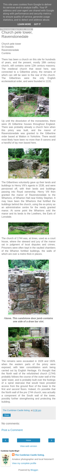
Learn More (24, 24)
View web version (28, 446)
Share (6, 415)
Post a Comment (12, 430)
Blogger (34, 470)
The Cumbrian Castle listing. (30, 455)
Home (28, 440)
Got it (37, 24)
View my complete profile (24, 463)
